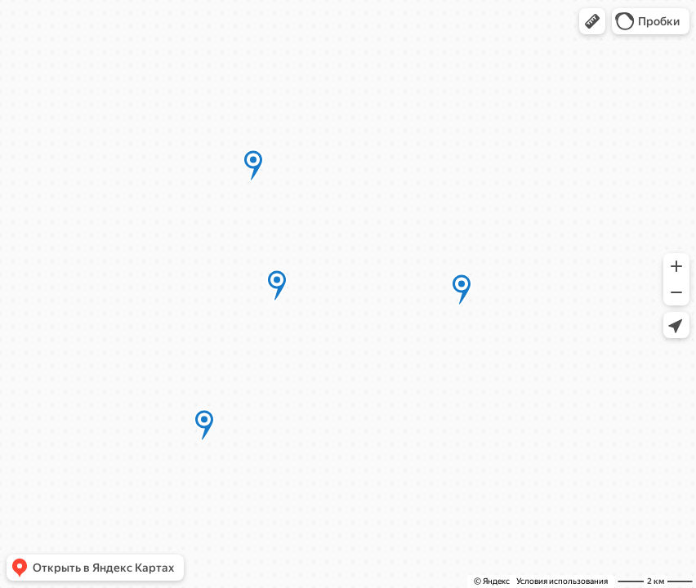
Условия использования (562, 581)
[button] (592, 21)
